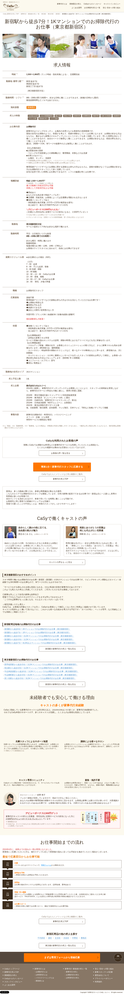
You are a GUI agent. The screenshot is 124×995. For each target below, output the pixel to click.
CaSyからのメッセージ (92, 4)
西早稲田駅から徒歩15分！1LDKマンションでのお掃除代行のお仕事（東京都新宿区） (41, 664)
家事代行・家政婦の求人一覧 (30, 14)
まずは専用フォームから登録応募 (62, 957)
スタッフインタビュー (13, 982)
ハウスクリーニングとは (45, 978)
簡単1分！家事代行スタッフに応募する (62, 466)
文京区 (58, 938)
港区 (50, 938)
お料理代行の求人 (72, 978)
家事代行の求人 (72, 972)
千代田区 (41, 938)
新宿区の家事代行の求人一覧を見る (60, 684)
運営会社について (102, 975)
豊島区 (84, 938)
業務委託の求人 (75, 4)
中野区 (75, 938)
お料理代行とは (41, 975)
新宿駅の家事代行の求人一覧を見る (60, 649)
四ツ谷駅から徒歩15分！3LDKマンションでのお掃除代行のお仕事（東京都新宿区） (40, 678)
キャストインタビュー (112, 4)
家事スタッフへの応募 (104, 972)
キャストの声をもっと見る (60, 562)
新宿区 (58, 14)
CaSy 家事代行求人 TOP (11, 14)
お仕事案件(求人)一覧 (92, 8)
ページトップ (118, 958)
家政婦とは (40, 981)
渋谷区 (66, 938)
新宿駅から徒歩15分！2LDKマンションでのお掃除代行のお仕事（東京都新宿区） (39, 636)
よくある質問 (77, 8)
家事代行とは (62, 4)
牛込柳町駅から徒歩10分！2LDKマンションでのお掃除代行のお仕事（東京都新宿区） (41, 675)
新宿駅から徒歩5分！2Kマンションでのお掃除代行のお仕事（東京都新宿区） (37, 629)
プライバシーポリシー (104, 978)
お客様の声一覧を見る (60, 453)
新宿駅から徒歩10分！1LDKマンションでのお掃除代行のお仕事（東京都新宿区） (39, 639)
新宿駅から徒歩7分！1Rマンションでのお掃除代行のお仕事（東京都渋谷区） (37, 633)
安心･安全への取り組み (111, 8)
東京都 (43, 14)
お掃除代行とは (41, 972)
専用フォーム (46, 865)
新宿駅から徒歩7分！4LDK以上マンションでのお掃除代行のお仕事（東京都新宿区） (40, 643)
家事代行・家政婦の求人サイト (11, 6)
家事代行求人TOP (60, 479)
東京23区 (51, 14)
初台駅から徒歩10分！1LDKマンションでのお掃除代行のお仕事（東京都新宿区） (39, 668)
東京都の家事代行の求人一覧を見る (60, 946)
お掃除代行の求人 (72, 975)
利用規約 (98, 982)
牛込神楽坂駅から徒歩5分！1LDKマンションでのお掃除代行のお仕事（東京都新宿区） (41, 671)
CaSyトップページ (12, 969)
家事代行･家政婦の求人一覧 (76, 969)
